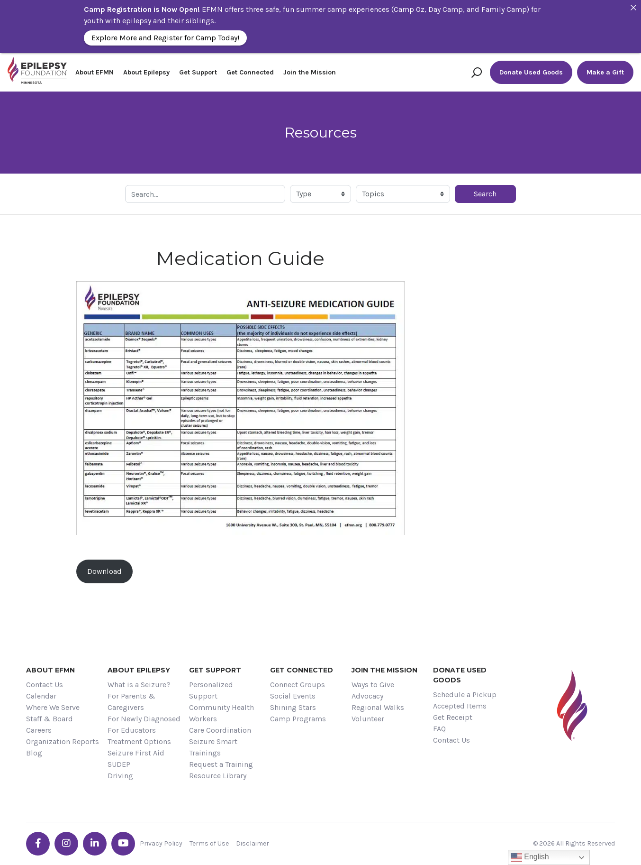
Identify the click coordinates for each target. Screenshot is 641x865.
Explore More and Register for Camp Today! (165, 37)
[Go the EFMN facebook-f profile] (38, 844)
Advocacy (367, 695)
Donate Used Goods (531, 72)
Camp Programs (298, 718)
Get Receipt (452, 717)
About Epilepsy (146, 72)
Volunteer (368, 718)
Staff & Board (49, 718)
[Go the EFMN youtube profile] (123, 844)
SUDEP (119, 764)
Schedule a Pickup (465, 694)
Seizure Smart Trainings (213, 747)
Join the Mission (309, 72)
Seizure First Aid (136, 752)
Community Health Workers (221, 713)
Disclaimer (252, 843)
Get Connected (250, 72)
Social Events (293, 695)
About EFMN (94, 72)
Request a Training (221, 764)
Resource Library (217, 775)
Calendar (41, 695)
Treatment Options (139, 741)
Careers (39, 730)
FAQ (439, 728)
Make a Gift (605, 72)
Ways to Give (373, 684)
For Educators (132, 730)
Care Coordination (220, 730)
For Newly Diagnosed (144, 718)
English (530, 857)
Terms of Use (209, 843)
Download (104, 571)
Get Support (198, 72)
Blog (34, 752)
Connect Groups (297, 684)
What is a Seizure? (139, 684)
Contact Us (44, 684)
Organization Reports (62, 741)
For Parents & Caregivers (131, 701)
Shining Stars (293, 707)
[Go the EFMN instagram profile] (66, 844)
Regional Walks (378, 707)
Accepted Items (460, 705)
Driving (120, 775)
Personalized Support (211, 690)
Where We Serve (53, 707)
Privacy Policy (161, 843)
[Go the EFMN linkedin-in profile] (95, 844)
